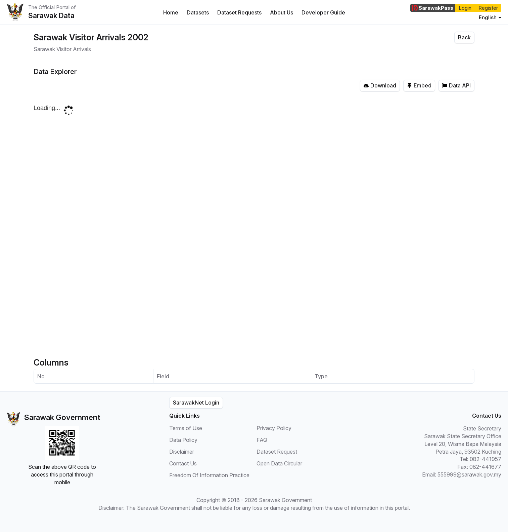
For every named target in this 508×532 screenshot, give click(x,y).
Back (464, 37)
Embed (419, 85)
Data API (456, 85)
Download (380, 85)
